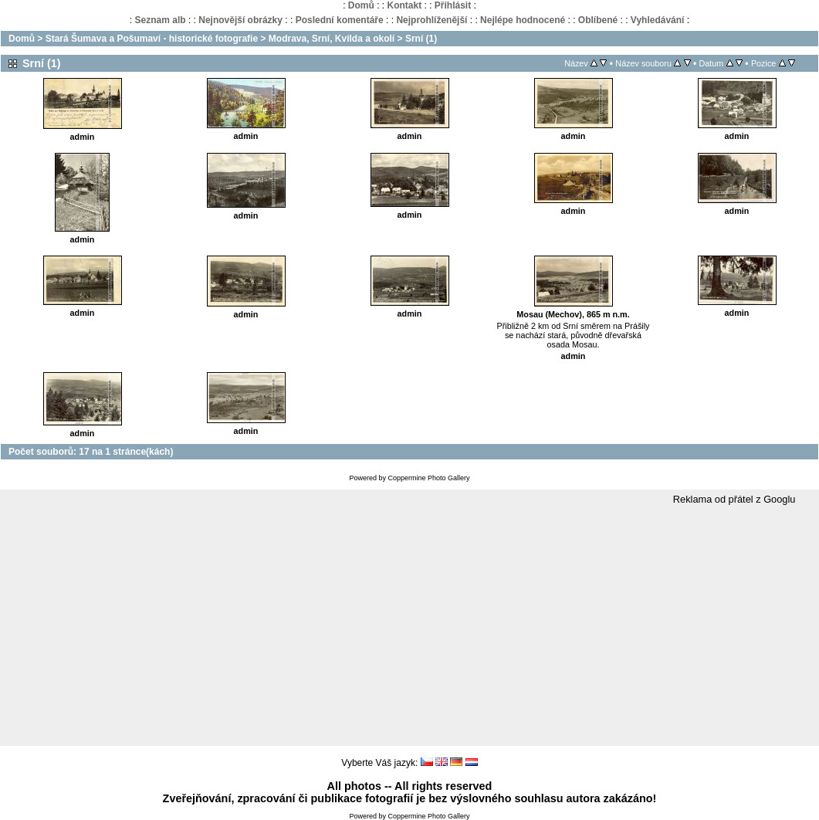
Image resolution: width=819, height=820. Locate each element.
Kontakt (404, 5)
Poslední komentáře (340, 20)
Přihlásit (453, 5)
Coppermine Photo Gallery (428, 478)
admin (82, 136)
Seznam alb (160, 20)
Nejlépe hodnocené (522, 20)
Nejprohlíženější (431, 20)
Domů (361, 5)
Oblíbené (598, 20)
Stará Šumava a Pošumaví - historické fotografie (152, 38)
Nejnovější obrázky (240, 20)
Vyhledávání (658, 20)
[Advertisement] (409, 626)
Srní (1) (421, 38)
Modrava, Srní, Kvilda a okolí (331, 38)
